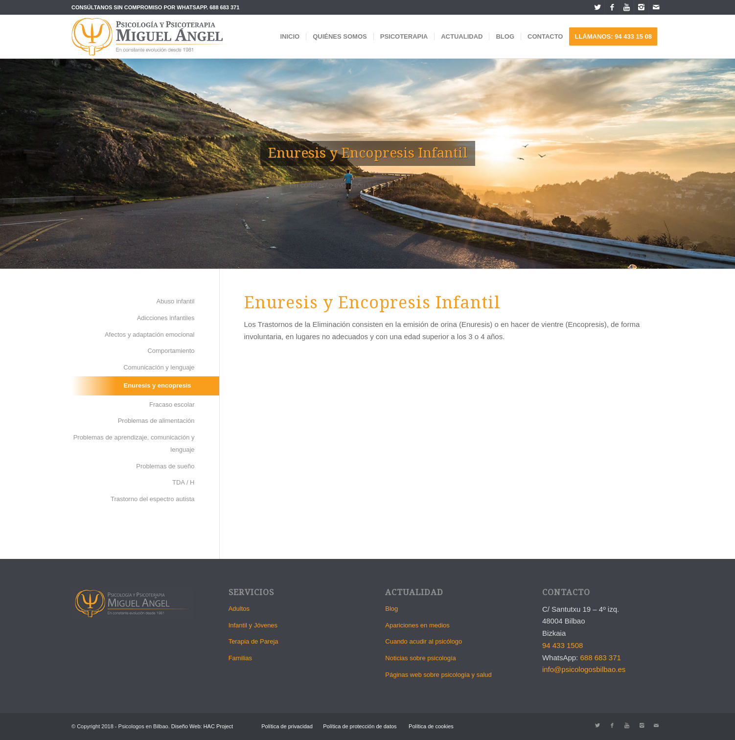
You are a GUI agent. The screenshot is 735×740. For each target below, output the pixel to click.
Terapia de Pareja (253, 641)
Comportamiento (170, 350)
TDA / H (183, 482)
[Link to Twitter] (597, 7)
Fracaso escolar (171, 404)
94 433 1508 (562, 645)
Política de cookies (431, 726)
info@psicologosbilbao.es (583, 669)
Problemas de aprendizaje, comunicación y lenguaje (134, 443)
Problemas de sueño (165, 466)
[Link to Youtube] (627, 7)
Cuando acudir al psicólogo (423, 641)
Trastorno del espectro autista (153, 499)
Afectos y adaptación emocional (150, 334)
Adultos (239, 608)
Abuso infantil (175, 301)
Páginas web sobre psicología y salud (438, 674)
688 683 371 (224, 7)
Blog (391, 608)
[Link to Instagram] (641, 7)
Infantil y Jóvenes (253, 625)
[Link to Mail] (656, 7)
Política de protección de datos (359, 726)
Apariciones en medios (417, 625)
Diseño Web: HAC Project (202, 726)
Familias (240, 658)
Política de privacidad (287, 726)
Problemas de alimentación (156, 420)
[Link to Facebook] (612, 7)
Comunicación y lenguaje (158, 367)
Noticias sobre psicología (420, 658)
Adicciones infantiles (166, 318)
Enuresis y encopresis (157, 385)
